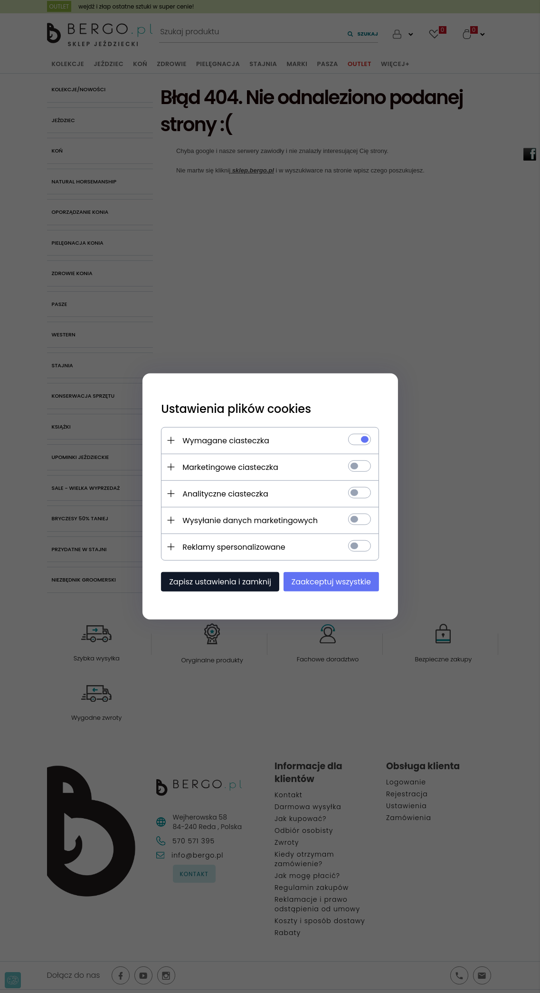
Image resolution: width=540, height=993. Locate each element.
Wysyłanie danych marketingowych (250, 520)
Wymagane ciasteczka (225, 440)
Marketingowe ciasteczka (230, 467)
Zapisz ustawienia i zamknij (220, 581)
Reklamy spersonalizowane (233, 547)
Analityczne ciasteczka (225, 493)
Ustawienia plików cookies (236, 409)
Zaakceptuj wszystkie (331, 581)
